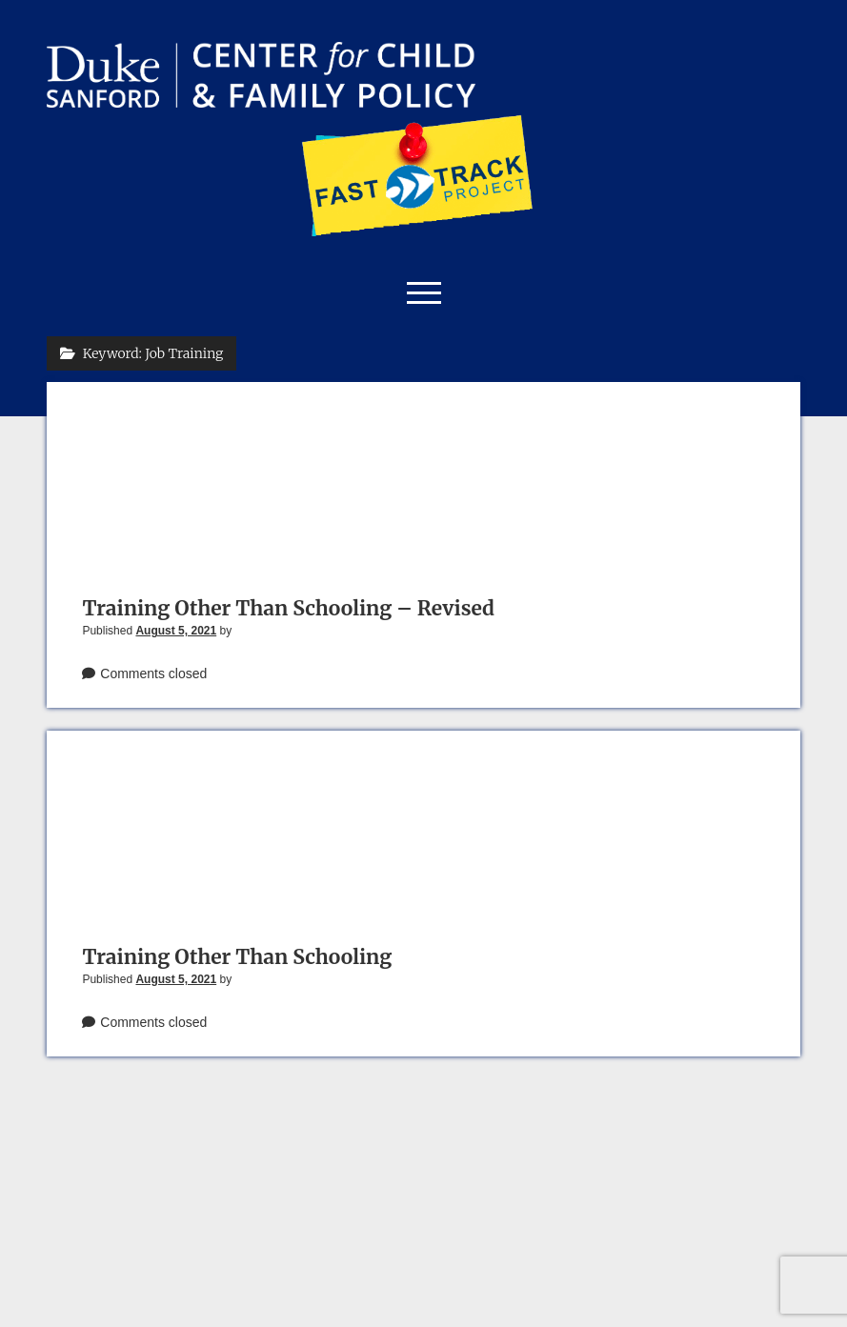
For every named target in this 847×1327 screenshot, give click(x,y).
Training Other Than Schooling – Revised (288, 608)
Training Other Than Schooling (237, 957)
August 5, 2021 (175, 630)
